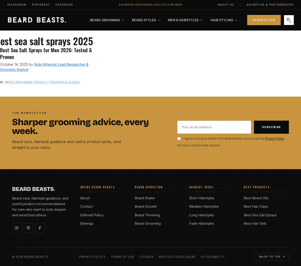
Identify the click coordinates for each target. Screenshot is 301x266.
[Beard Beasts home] (37, 20)
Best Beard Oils (256, 198)
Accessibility (213, 257)
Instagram (16, 4)
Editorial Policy (91, 215)
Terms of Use (122, 257)
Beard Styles (146, 20)
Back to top (272, 256)
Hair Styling (224, 20)
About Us (226, 4)
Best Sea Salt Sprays (260, 215)
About (85, 198)
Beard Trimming (147, 215)
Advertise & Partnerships (270, 4)
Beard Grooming (107, 20)
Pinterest (41, 4)
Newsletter (264, 20)
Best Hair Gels (255, 223)
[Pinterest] (28, 227)
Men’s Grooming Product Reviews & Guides (42, 82)
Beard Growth (146, 206)
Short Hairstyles (201, 198)
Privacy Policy (274, 138)
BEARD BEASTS (33, 189)
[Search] (289, 20)
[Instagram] (16, 227)
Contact (86, 206)
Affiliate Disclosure (177, 257)
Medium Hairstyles (204, 206)
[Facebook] (40, 227)
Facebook (64, 4)
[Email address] (214, 127)
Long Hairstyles (201, 215)
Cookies (146, 257)
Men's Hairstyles (185, 20)
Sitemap (86, 223)
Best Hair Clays (256, 206)
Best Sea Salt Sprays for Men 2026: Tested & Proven (46, 53)
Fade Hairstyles (201, 223)
